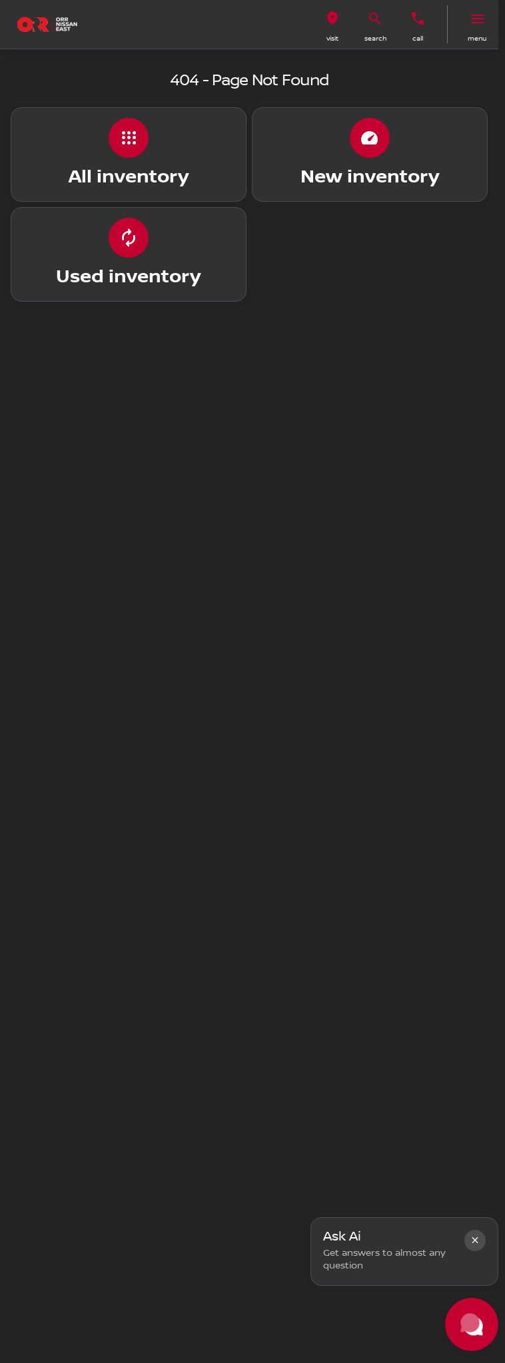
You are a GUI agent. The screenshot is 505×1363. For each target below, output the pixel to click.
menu (477, 38)
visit (332, 38)
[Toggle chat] (471, 1324)
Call (417, 38)
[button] (332, 24)
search (375, 38)
